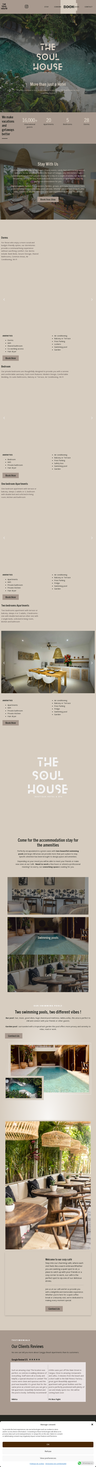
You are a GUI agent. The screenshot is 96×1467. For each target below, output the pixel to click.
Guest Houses (73, 7)
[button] (92, 1424)
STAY (46, 7)
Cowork (57, 7)
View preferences (48, 1458)
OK (48, 1444)
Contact (88, 7)
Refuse (48, 1451)
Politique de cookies (37, 1464)
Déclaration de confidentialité (55, 1464)
